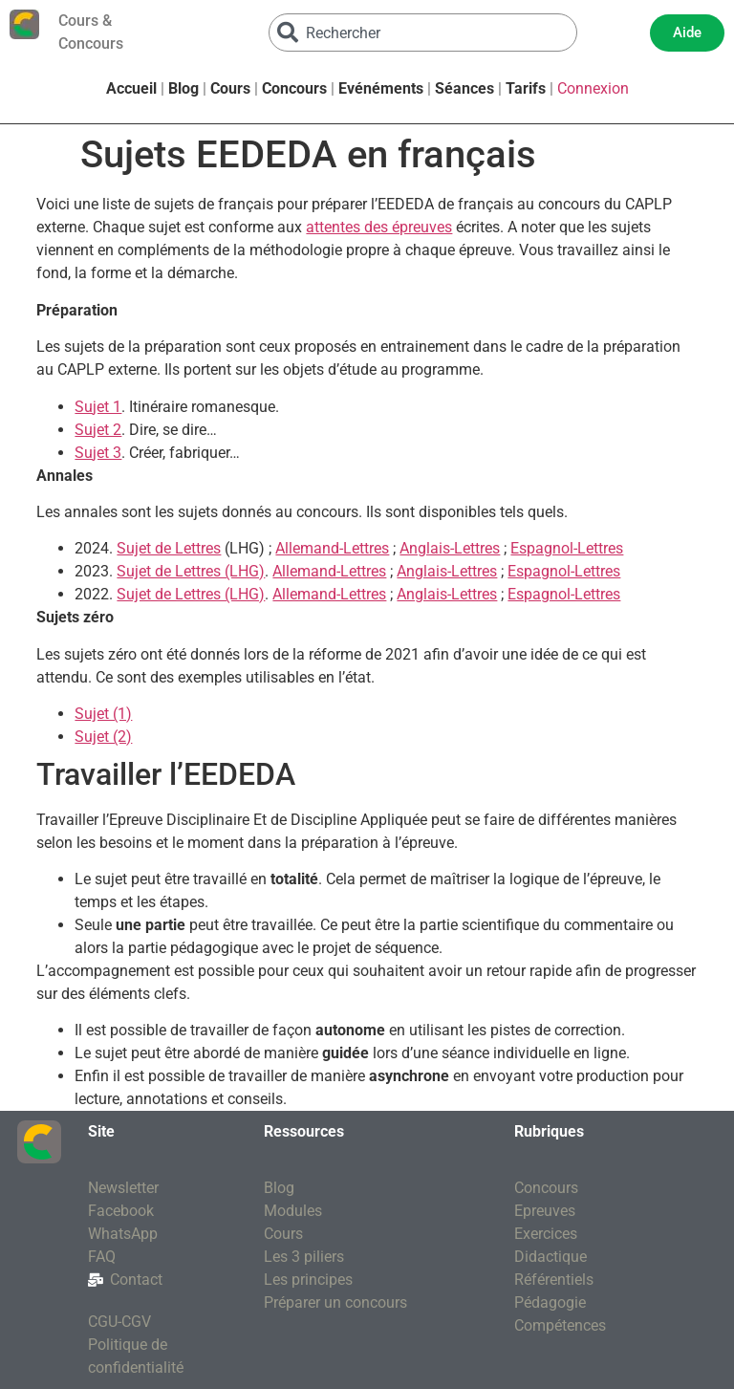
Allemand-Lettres (332, 548)
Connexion (593, 88)
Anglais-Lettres (449, 548)
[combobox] (423, 32)
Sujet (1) (103, 714)
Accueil (131, 88)
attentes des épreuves (379, 227)
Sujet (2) (103, 736)
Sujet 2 (98, 430)
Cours (230, 88)
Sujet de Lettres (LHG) (191, 571)
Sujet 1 (98, 407)
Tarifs (526, 88)
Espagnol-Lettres (566, 548)
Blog (183, 88)
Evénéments (380, 88)
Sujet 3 (98, 453)
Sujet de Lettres (169, 548)
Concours (294, 88)
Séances (464, 88)
